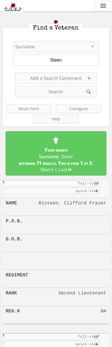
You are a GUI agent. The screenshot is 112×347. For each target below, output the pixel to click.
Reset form (29, 108)
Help (56, 118)
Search (56, 92)
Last (64, 169)
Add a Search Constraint (56, 78)
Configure (78, 108)
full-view (88, 183)
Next (47, 169)
